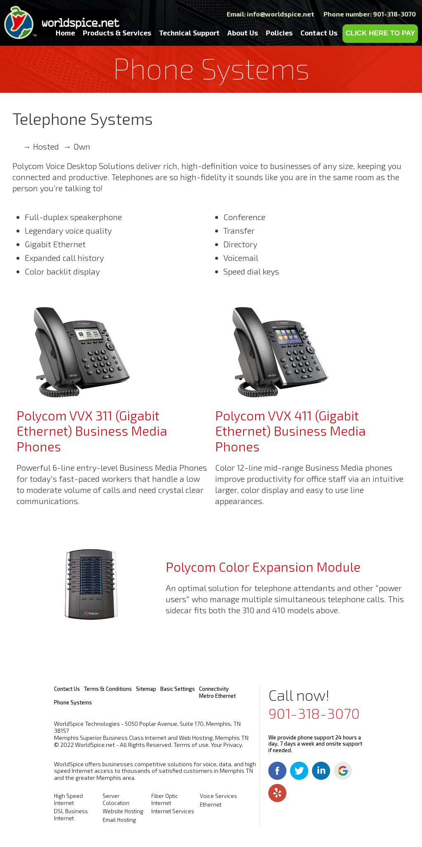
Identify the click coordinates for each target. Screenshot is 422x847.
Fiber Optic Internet (164, 799)
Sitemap (146, 688)
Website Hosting (123, 811)
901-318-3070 (314, 713)
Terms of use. (191, 744)
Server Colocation (116, 799)
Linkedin (321, 771)
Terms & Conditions (108, 688)
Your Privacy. (227, 744)
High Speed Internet (68, 799)
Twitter (299, 771)
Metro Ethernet (217, 695)
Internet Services (172, 811)
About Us (242, 32)
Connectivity (214, 688)
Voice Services (218, 796)
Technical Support (189, 32)
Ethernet (210, 804)
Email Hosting (119, 819)
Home (65, 32)
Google (343, 771)
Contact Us (319, 32)
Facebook (277, 771)
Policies (279, 32)
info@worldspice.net (280, 14)
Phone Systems (73, 702)
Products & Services (117, 32)
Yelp (277, 793)
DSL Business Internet (71, 814)
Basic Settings (177, 688)
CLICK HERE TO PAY (380, 33)
